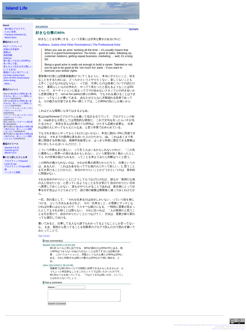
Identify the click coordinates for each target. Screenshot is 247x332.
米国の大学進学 (11, 49)
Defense (7, 58)
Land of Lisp (11, 164)
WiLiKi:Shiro (11, 37)
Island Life (16, 8)
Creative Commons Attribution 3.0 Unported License (226, 325)
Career (46, 236)
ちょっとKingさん (129, 24)
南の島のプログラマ (15, 28)
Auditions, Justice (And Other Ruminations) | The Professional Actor (79, 44)
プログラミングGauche (16, 161)
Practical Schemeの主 (15, 34)
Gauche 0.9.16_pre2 (237, 329)
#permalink (133, 29)
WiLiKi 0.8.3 (10, 152)
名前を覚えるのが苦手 (110, 24)
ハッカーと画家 (12, 172)
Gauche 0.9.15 (12, 147)
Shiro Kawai (187, 325)
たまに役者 (10, 31)
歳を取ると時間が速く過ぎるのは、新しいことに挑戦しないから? (17, 96)
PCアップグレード (12, 46)
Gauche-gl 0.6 (11, 150)
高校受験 (7, 55)
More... (8, 83)
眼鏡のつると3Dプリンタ (15, 72)
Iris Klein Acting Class (14, 75)
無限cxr (7, 52)
